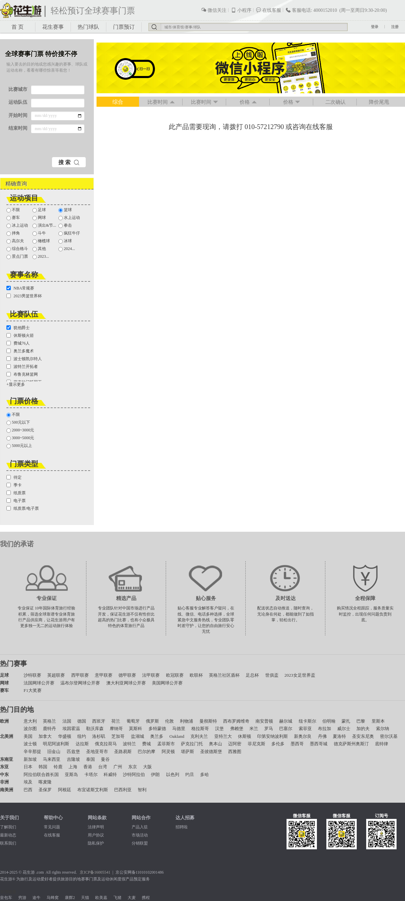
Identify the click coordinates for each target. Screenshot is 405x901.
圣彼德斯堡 (211, 751)
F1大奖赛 (33, 690)
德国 (81, 721)
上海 (73, 766)
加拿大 (45, 736)
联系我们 (8, 843)
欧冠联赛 (175, 675)
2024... (66, 248)
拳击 (65, 225)
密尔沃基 (389, 736)
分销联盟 (140, 843)
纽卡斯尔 (307, 721)
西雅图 (234, 751)
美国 (28, 736)
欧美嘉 (101, 897)
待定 (14, 477)
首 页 (17, 27)
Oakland (176, 736)
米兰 (253, 728)
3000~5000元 (20, 438)
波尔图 (30, 728)
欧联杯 (196, 675)
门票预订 (124, 27)
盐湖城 (137, 736)
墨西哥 (297, 743)
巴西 (28, 789)
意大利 (30, 721)
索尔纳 (382, 728)
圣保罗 (45, 789)
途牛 (36, 897)
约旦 (189, 774)
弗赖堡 (236, 728)
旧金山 (53, 751)
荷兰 (115, 721)
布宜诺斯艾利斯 (92, 789)
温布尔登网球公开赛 (80, 682)
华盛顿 (64, 736)
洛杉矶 (98, 736)
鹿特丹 (49, 728)
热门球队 (88, 27)
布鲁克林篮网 (22, 374)
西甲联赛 (80, 675)
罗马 (268, 728)
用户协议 (96, 835)
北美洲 (6, 736)
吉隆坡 (73, 759)
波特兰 (129, 743)
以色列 (172, 774)
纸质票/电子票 (22, 508)
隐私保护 (96, 843)
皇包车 (6, 897)
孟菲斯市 (166, 743)
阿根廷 (64, 789)
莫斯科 (135, 728)
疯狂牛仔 (69, 233)
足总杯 (252, 675)
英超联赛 (56, 675)
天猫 (85, 897)
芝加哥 (118, 736)
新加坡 (30, 759)
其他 (39, 248)
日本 (28, 766)
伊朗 (155, 774)
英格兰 (49, 721)
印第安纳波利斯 (272, 736)
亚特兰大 (223, 736)
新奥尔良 (303, 736)
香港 (87, 766)
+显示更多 (15, 384)
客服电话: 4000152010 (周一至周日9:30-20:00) (336, 10)
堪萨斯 (187, 751)
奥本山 (215, 743)
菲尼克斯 (256, 743)
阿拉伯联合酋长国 (41, 774)
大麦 (132, 897)
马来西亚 (51, 759)
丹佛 (322, 736)
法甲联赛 (151, 675)
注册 (395, 26)
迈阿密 (234, 743)
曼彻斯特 (208, 721)
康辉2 (70, 897)
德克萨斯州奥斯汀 (351, 743)
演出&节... (44, 225)
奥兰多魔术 (20, 351)
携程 (146, 897)
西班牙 (98, 721)
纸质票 (16, 493)
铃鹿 (58, 766)
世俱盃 (271, 675)
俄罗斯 (152, 721)
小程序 (241, 10)
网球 (39, 217)
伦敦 (169, 721)
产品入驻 (140, 827)
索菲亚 (305, 728)
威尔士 (343, 728)
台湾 (102, 766)
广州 (117, 766)
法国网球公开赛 (39, 682)
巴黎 (360, 721)
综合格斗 (17, 248)
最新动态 (8, 835)
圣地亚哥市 (97, 751)
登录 (374, 26)
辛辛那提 (32, 751)
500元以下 (18, 422)
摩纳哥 (116, 728)
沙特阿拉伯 (134, 774)
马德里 (178, 728)
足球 (39, 209)
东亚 (4, 766)
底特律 (381, 743)
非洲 (4, 781)
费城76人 (18, 343)
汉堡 (219, 728)
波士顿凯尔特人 (24, 358)
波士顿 (30, 743)
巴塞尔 (285, 728)
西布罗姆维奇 (236, 721)
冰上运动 (17, 225)
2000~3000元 (20, 430)
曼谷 (105, 759)
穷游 (22, 897)
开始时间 (17, 115)
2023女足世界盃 (300, 675)
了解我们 (8, 827)
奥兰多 (156, 736)
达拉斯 (82, 743)
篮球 (65, 209)
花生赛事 (53, 27)
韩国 (42, 766)
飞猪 (117, 897)
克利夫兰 (199, 736)
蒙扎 (346, 721)
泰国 (90, 759)
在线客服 (268, 10)
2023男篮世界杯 (24, 296)
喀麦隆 (45, 781)
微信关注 (213, 10)
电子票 (16, 500)
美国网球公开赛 (167, 682)
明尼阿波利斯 (56, 743)
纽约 (81, 736)
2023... (40, 256)
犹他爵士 (18, 327)
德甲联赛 (127, 675)
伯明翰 (328, 721)
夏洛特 (339, 736)
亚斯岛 (71, 774)
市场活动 (140, 835)
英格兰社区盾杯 (224, 675)
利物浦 (186, 721)
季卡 (14, 485)
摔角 (13, 233)
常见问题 (52, 827)
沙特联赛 (32, 675)
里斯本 (378, 721)
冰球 (65, 241)
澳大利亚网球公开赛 (126, 682)
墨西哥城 (318, 743)
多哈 (204, 774)
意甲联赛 (103, 675)
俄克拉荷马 (106, 743)
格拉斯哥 (200, 728)
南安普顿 (264, 721)
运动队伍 (17, 102)
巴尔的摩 (146, 751)
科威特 (110, 774)
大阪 (147, 766)
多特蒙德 (157, 728)
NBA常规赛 (20, 288)
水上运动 (69, 217)
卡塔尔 (91, 774)
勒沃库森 (95, 728)
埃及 (28, 781)
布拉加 (324, 728)
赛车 (13, 217)
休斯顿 (244, 736)
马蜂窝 (53, 897)
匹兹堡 (73, 751)
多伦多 (278, 743)
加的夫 (363, 728)
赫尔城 (285, 721)
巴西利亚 (123, 789)
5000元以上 (19, 445)
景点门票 (17, 256)
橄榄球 (41, 241)
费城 (146, 743)
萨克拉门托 (192, 743)
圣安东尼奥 (363, 736)
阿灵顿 (168, 751)
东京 (132, 766)
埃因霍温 (71, 728)
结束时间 (17, 128)
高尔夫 (15, 241)
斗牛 (39, 233)
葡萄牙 (133, 721)
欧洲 (4, 721)
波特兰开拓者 (22, 366)
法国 (66, 721)
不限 (13, 209)
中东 (4, 774)
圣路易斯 (123, 751)
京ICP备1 (88, 872)
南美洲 (6, 789)
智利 (142, 789)
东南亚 (6, 759)
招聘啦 (182, 827)
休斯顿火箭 (20, 335)
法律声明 (96, 827)
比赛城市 (17, 89)
